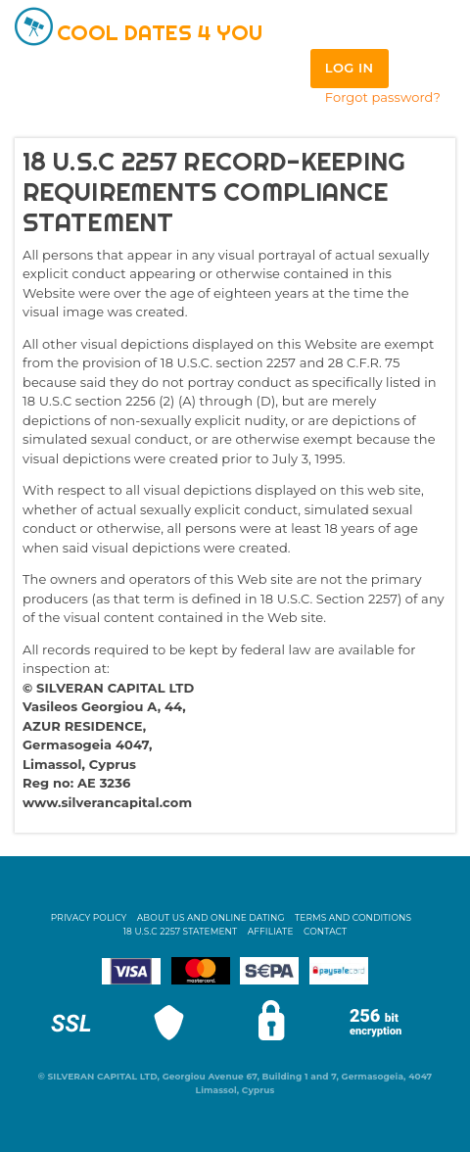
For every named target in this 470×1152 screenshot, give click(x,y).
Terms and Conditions (353, 917)
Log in (349, 67)
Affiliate (271, 931)
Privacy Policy (89, 917)
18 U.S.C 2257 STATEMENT (180, 931)
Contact (325, 931)
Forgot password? (383, 97)
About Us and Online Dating (211, 917)
